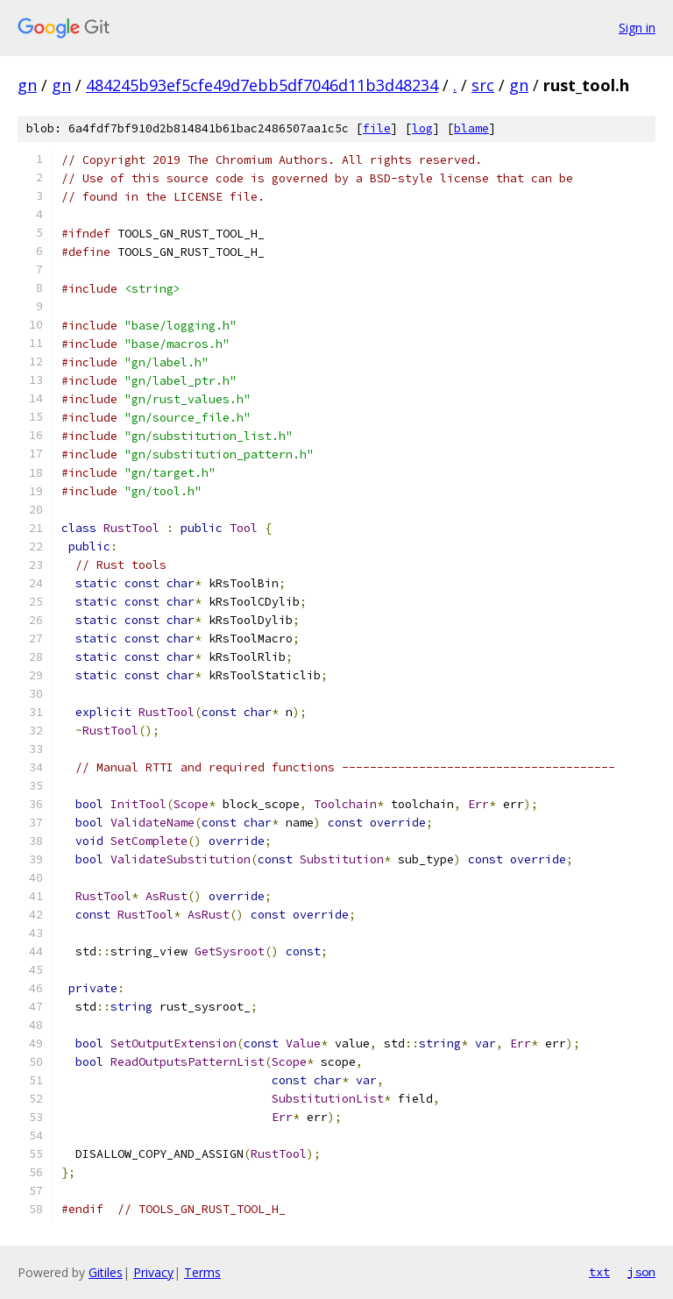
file (377, 128)
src (482, 85)
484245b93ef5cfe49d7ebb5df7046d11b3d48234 (262, 85)
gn (27, 85)
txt (599, 1272)
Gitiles (106, 1272)
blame (471, 128)
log (422, 128)
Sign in (637, 27)
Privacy (153, 1272)
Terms (202, 1272)
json (641, 1272)
